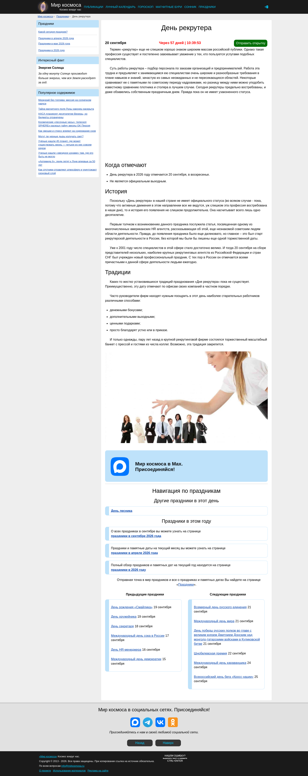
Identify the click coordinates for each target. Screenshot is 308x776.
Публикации (93, 6)
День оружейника (124, 616)
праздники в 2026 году (128, 569)
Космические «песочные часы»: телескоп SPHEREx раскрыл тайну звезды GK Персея (64, 124)
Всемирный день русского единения (220, 607)
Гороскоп (145, 6)
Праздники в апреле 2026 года (56, 38)
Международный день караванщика (220, 662)
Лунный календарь (120, 6)
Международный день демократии (136, 659)
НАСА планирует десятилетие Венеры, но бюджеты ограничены (62, 115)
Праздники (207, 6)
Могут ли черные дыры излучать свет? (60, 136)
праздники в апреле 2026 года (134, 553)
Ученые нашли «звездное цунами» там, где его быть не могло (65, 154)
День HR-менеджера (126, 649)
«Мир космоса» (48, 756)
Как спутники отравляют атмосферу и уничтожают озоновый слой (67, 171)
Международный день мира (214, 621)
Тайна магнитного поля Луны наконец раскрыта (66, 108)
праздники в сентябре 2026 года (136, 536)
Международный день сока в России (137, 635)
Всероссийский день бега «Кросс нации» (223, 676)
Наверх (168, 743)
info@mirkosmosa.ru (72, 765)
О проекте (45, 770)
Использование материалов (69, 770)
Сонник (190, 6)
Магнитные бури (169, 6)
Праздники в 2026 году (51, 50)
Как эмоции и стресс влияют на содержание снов (67, 130)
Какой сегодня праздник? (53, 31)
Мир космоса (45, 16)
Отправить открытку (250, 43)
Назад (139, 743)
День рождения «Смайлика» (132, 607)
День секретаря (122, 626)
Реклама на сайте (98, 770)
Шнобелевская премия (210, 653)
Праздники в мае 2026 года (54, 43)
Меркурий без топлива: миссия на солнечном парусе (64, 102)
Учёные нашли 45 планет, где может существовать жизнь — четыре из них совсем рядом (65, 145)
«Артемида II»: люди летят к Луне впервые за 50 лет (66, 163)
